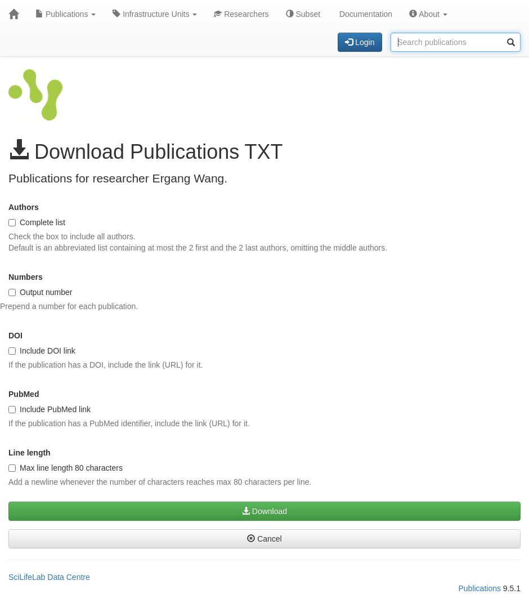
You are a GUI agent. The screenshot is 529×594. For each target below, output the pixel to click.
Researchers (241, 14)
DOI (15, 335)
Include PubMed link (49, 409)
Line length (29, 452)
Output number (40, 292)
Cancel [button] (264, 538)
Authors (23, 207)
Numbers (25, 277)
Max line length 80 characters (65, 467)
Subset (303, 14)
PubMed (23, 394)
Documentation (364, 14)
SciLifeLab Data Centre (49, 577)
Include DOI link (41, 350)
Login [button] (359, 42)
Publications (65, 14)
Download (264, 511)
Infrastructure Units (155, 14)
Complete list (36, 222)
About (428, 14)
